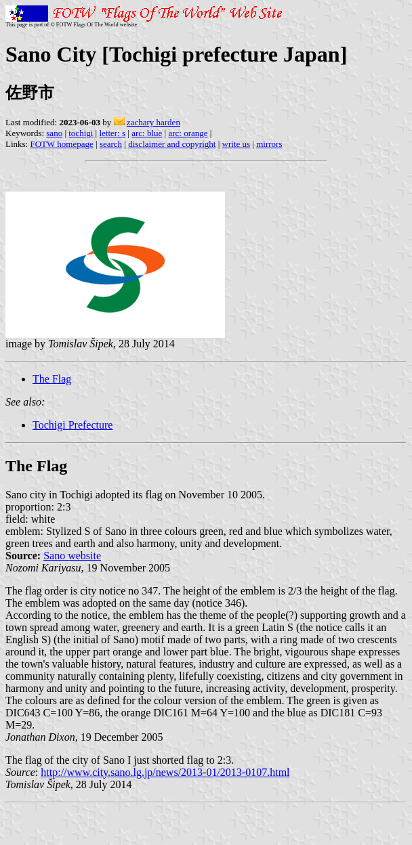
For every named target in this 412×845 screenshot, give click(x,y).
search (111, 144)
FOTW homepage (61, 144)
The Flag (52, 379)
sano (54, 133)
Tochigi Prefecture (72, 425)
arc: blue (146, 133)
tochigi (80, 133)
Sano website (72, 555)
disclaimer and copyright (171, 144)
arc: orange (187, 133)
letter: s (112, 133)
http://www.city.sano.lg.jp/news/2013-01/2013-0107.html (165, 772)
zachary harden (153, 122)
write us (236, 144)
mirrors (269, 144)
